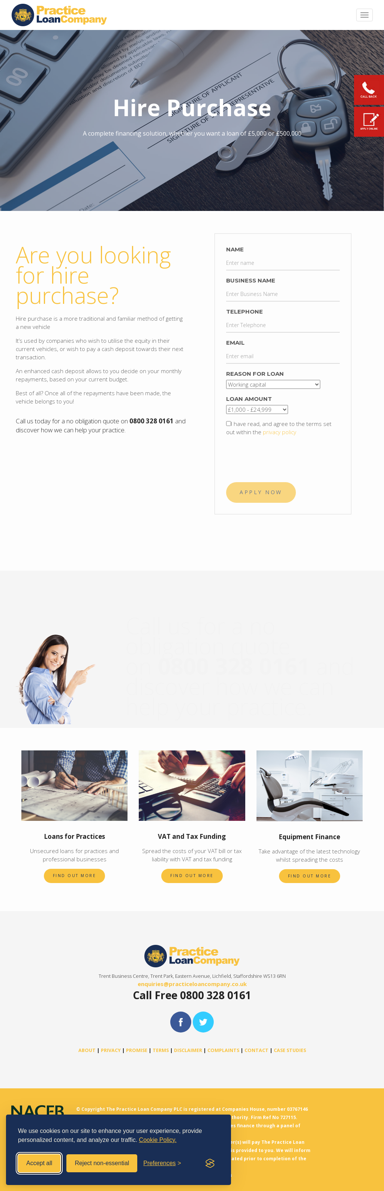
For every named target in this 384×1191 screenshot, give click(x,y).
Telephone (244, 311)
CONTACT (256, 1050)
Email (235, 342)
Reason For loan (255, 373)
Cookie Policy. (158, 1140)
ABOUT (87, 1050)
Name (235, 249)
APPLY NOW (261, 492)
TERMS (161, 1050)
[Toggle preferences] (162, 1163)
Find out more (74, 875)
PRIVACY (111, 1050)
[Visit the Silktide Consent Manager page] (210, 1163)
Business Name (250, 280)
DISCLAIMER (188, 1050)
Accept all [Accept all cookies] (39, 1163)
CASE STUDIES (290, 1050)
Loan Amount (249, 398)
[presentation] (283, 456)
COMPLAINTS (223, 1050)
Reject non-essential (102, 1163)
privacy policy (279, 432)
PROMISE (136, 1050)
